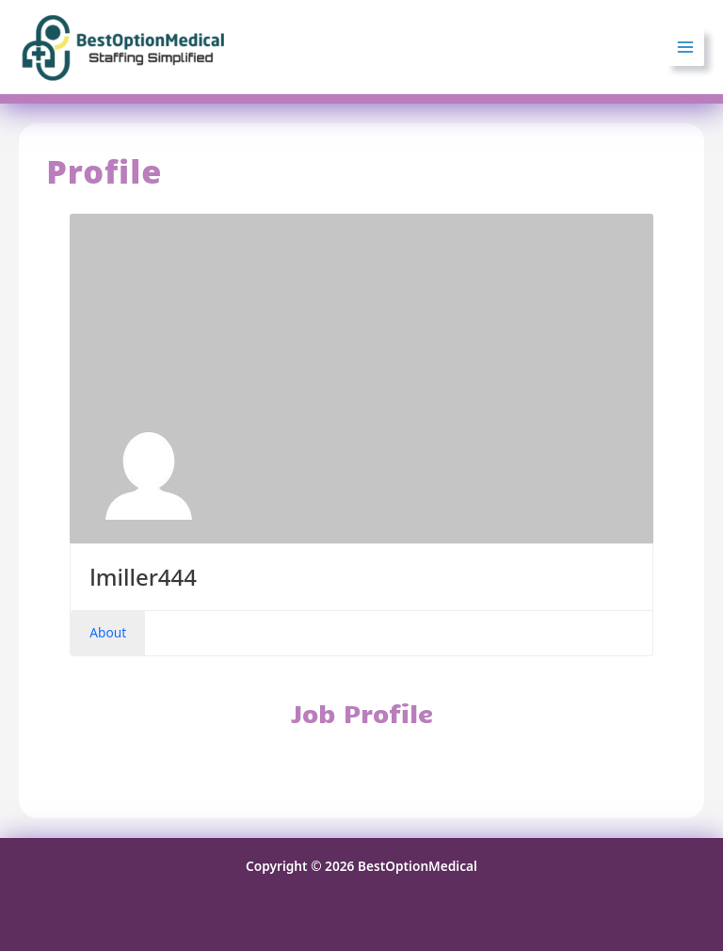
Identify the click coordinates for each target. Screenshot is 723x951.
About (107, 632)
